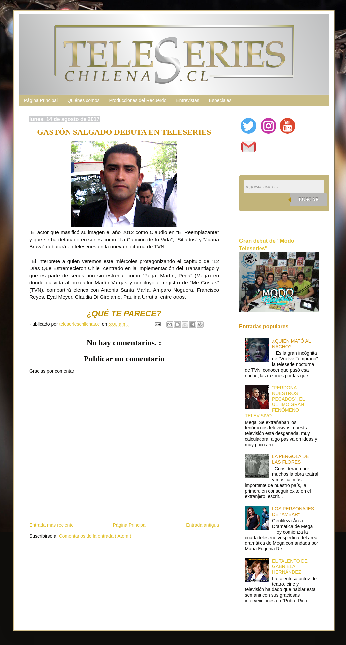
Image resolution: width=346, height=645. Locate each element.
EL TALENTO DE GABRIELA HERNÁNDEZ (290, 566)
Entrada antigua (202, 525)
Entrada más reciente (51, 525)
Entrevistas (187, 100)
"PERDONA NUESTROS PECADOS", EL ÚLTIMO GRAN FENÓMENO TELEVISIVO (275, 401)
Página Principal (41, 100)
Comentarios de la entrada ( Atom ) (95, 536)
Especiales (220, 100)
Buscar (308, 199)
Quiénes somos (83, 100)
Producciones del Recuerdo (137, 100)
